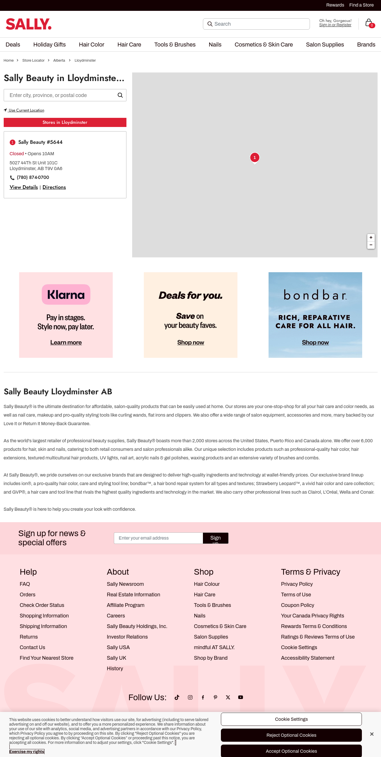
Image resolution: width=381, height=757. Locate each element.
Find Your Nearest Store (46, 658)
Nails (199, 616)
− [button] (371, 245)
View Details (24, 187)
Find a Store (361, 5)
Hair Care (204, 594)
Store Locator (33, 60)
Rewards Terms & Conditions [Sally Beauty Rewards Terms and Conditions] (314, 626)
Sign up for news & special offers (52, 538)
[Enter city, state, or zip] (65, 95)
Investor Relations (127, 637)
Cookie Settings (299, 647)
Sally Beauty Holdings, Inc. (137, 626)
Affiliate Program (125, 605)
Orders (27, 594)
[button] (13, 44)
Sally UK (116, 658)
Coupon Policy (297, 605)
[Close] (372, 734)
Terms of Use (296, 594)
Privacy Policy (297, 584)
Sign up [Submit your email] (215, 539)
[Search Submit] (211, 24)
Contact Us (32, 647)
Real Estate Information (133, 594)
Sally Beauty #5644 (40, 142)
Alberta (59, 60)
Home (9, 60)
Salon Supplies (211, 637)
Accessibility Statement (307, 658)
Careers (116, 616)
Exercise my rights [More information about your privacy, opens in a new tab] (26, 752)
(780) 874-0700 (33, 177)
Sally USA (118, 647)
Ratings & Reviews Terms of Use (318, 637)
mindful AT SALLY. (214, 647)
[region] (190, 734)
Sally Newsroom (125, 584)
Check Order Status (42, 605)
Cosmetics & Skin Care (220, 626)
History (115, 668)
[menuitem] (13, 44)
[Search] (260, 24)
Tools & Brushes (212, 605)
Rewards (335, 5)
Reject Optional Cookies (292, 735)
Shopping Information (44, 616)
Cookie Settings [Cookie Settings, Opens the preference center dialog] (291, 719)
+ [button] (371, 237)
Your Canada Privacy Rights (312, 616)
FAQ (25, 584)
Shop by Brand (211, 658)
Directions (54, 187)
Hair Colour (207, 584)
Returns (29, 637)
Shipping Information (43, 626)
